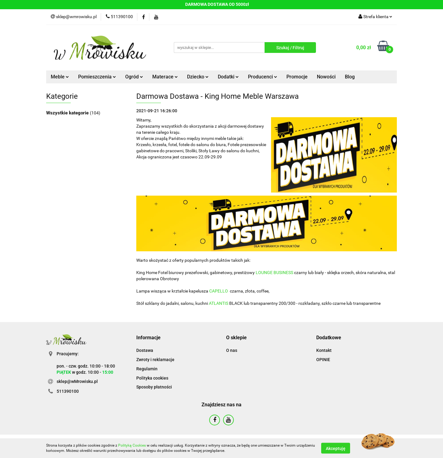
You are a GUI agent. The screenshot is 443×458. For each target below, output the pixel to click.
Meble (60, 77)
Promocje (297, 77)
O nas (231, 350)
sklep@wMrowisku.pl (77, 381)
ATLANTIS (218, 303)
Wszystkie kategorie (68, 113)
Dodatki (228, 77)
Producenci (262, 77)
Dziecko (198, 77)
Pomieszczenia (97, 77)
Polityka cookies (152, 378)
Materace (165, 77)
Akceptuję (335, 448)
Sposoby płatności (154, 386)
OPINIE (323, 359)
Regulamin (147, 368)
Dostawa (144, 350)
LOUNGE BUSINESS (274, 272)
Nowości (326, 77)
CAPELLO (218, 291)
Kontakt (324, 350)
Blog (350, 77)
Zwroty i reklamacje (155, 359)
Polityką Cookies (132, 445)
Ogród (134, 77)
